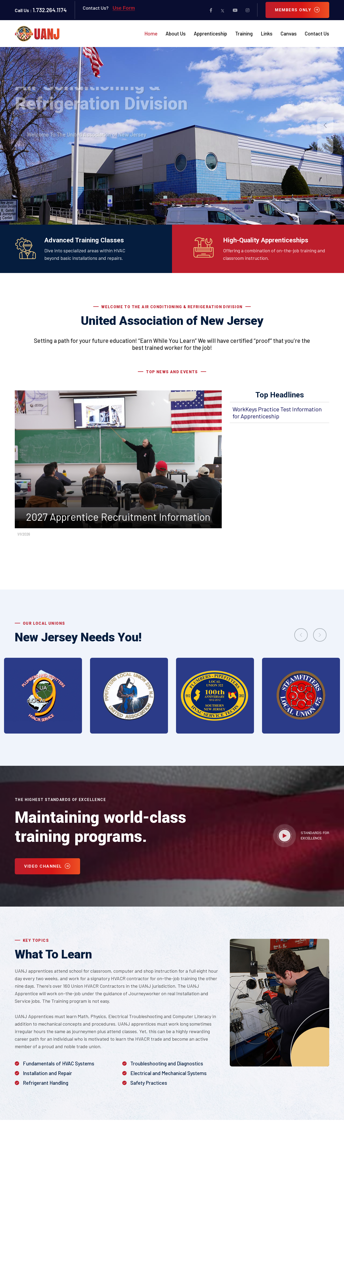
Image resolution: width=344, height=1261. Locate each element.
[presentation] (301, 635)
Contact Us (317, 33)
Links (267, 33)
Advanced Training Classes (84, 240)
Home (150, 33)
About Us (176, 33)
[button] (325, 125)
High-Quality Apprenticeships (265, 240)
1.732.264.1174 (50, 10)
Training (244, 33)
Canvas (289, 33)
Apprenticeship (210, 33)
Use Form (124, 8)
